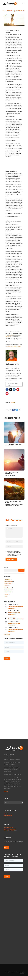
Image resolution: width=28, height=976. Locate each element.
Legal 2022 (6, 791)
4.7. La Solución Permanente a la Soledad (13, 445)
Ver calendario (7, 634)
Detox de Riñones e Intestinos (16, 619)
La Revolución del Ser (8, 827)
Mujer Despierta (8, 587)
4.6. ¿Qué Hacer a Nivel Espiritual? (11, 472)
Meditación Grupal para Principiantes (14, 613)
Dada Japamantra (12, 364)
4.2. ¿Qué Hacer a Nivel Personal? (13, 346)
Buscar (6, 567)
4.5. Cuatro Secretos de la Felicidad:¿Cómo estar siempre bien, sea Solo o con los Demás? (14, 503)
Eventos (6, 585)
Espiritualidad (8, 475)
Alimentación (7, 579)
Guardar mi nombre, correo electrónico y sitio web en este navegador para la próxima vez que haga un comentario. (14, 553)
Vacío (6, 596)
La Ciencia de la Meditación (10, 829)
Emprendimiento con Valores (10, 830)
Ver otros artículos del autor (13, 384)
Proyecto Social (8, 590)
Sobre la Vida (8, 592)
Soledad (13, 402)
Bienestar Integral (9, 581)
